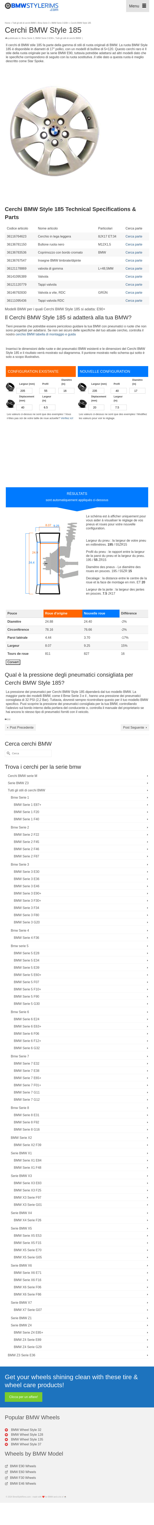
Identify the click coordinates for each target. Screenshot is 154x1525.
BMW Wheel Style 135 (27, 1439)
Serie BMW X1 (21, 1153)
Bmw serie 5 (19, 946)
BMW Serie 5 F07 (26, 982)
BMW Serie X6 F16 (27, 1280)
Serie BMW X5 (21, 1228)
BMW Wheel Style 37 (26, 1444)
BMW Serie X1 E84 (28, 1160)
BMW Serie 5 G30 (27, 1003)
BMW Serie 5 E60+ (27, 975)
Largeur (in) (46, 398)
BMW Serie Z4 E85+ (28, 1332)
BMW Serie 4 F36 (26, 937)
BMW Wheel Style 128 (27, 1434)
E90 (8, 719)
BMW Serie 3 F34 (26, 908)
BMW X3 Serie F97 (27, 1197)
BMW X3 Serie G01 (28, 1204)
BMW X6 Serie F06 (27, 1287)
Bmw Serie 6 (20, 1012)
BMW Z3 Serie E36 (21, 1355)
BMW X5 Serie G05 (28, 1257)
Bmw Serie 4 (20, 930)
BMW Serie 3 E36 (26, 879)
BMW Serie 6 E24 (26, 1019)
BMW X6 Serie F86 (27, 1294)
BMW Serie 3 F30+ (27, 900)
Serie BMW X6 (21, 1265)
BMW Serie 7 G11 (27, 1092)
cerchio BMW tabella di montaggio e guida (46, 334)
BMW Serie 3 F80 (26, 915)
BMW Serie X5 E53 (28, 1235)
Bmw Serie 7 (20, 1056)
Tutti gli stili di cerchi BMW (68, 38)
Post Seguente (133, 727)
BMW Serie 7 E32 (26, 1063)
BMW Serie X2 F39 (27, 1145)
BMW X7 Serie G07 (28, 1310)
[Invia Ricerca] (8, 753)
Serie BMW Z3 (18, 783)
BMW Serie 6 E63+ (27, 1026)
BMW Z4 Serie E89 (27, 1339)
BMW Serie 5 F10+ (27, 989)
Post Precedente (21, 727)
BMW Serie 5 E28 (26, 953)
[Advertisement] (77, 72)
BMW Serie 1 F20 (26, 812)
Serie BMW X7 (21, 1302)
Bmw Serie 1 (20, 797)
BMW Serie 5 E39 (26, 967)
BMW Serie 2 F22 (26, 834)
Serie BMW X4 (21, 1213)
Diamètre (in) (66, 382)
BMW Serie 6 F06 (26, 1033)
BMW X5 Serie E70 (28, 1250)
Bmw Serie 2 (20, 827)
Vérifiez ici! (67, 418)
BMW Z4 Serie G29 (28, 1347)
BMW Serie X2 (21, 1137)
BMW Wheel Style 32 (26, 1430)
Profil (45, 384)
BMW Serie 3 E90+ (44, 38)
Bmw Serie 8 (20, 1108)
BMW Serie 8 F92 (26, 1122)
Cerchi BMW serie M (22, 776)
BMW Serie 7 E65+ (27, 1078)
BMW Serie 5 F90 (26, 996)
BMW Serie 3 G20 (27, 922)
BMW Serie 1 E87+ (27, 804)
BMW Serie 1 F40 (26, 819)
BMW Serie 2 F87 (26, 856)
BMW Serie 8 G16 (27, 1129)
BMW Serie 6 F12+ (27, 1041)
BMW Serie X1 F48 (27, 1167)
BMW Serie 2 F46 (26, 849)
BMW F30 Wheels (23, 1477)
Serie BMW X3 (21, 1176)
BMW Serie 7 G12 (27, 1099)
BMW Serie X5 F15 (27, 1243)
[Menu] (137, 6)
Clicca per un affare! (23, 1397)
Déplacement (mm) (26, 398)
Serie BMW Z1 (21, 1318)
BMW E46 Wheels (23, 1483)
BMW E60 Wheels (23, 1472)
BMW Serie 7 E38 (26, 1070)
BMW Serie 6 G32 (27, 1048)
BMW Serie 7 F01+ (27, 1085)
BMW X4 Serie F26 (27, 1220)
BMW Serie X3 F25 (27, 1190)
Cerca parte (134, 236)
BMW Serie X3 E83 (28, 1183)
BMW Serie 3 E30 (26, 871)
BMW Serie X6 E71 (28, 1272)
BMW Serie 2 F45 (26, 842)
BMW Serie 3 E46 (26, 886)
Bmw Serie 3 (28, 38)
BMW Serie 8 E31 (26, 1115)
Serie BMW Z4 (21, 1325)
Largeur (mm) (27, 384)
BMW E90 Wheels (23, 1466)
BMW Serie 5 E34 (26, 960)
